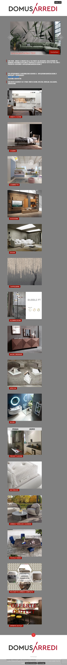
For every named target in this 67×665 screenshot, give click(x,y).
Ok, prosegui (41, 663)
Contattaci (54, 52)
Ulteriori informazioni (31, 663)
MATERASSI (14, 490)
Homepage (33, 656)
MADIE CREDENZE (16, 354)
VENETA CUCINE (15, 117)
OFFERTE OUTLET (16, 626)
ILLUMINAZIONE (15, 320)
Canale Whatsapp (13, 77)
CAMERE (13, 151)
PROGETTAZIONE (16, 456)
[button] (57, 2)
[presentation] (60, 37)
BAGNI (12, 422)
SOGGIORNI (14, 219)
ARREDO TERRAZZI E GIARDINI (20, 524)
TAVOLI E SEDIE (15, 558)
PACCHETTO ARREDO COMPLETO (21, 592)
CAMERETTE (14, 185)
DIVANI (12, 252)
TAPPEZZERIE (14, 286)
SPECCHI (13, 388)
